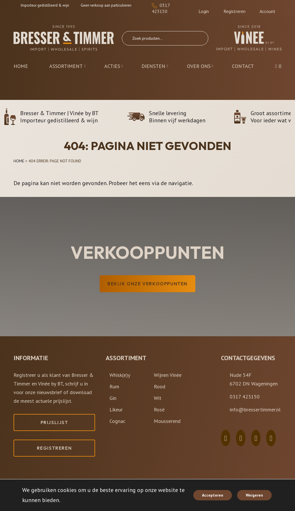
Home (19, 161)
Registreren (234, 8)
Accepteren (212, 495)
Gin (112, 398)
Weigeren (254, 495)
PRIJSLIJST (54, 422)
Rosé (159, 409)
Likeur (116, 409)
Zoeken (198, 38)
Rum (114, 386)
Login (203, 8)
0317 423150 (161, 8)
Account (267, 8)
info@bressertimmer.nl (255, 409)
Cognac (117, 421)
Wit (157, 398)
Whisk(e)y (119, 375)
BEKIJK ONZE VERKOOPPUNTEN (147, 283)
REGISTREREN (54, 448)
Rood (159, 386)
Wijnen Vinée (167, 375)
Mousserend (167, 421)
